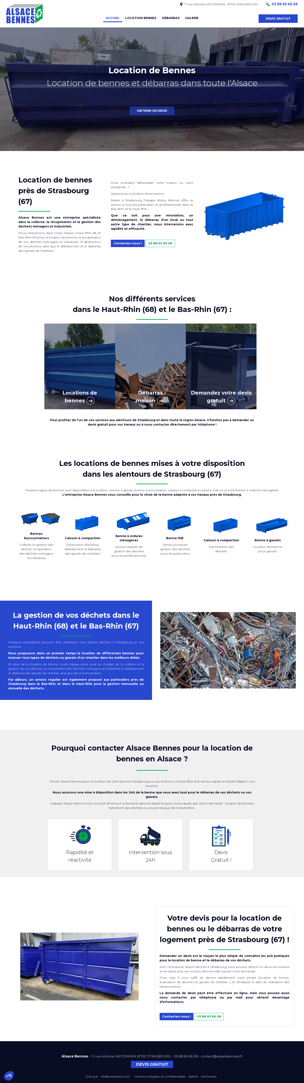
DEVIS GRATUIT (278, 18)
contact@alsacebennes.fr (222, 1056)
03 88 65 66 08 (160, 243)
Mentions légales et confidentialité (160, 1076)
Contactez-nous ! (128, 243)
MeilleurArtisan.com (115, 1076)
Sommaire (209, 1076)
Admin (193, 1076)
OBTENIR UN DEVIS (152, 111)
